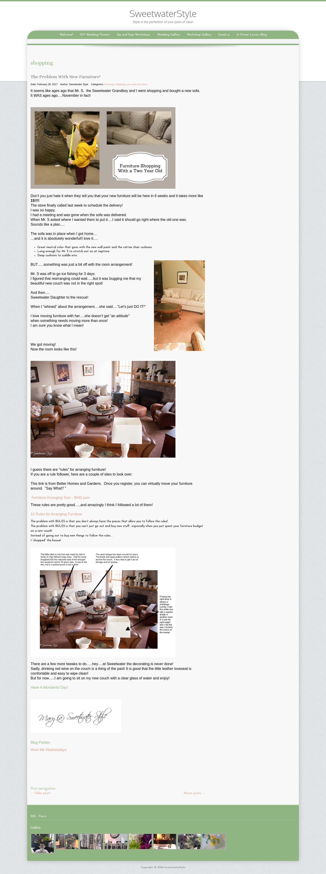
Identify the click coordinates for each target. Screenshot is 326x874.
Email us (224, 34)
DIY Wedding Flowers (95, 34)
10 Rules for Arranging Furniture (56, 514)
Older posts (41, 793)
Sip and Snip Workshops (133, 34)
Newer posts (194, 793)
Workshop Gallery (199, 34)
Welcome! (66, 34)
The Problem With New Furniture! (66, 76)
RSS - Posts (38, 816)
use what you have (136, 84)
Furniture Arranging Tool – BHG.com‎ (61, 498)
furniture (108, 84)
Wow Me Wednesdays (49, 750)
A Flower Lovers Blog (252, 34)
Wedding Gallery (168, 34)
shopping (120, 84)
